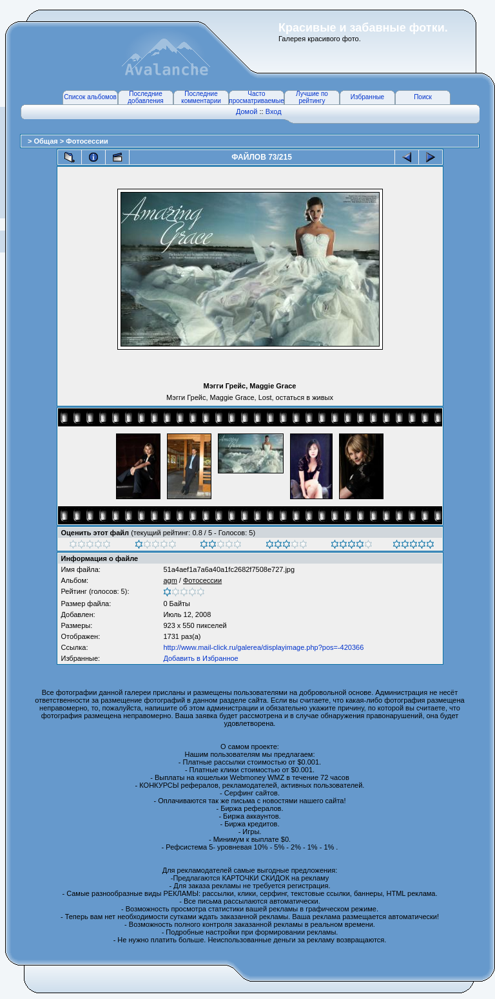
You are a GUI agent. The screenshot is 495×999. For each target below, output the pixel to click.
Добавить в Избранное (200, 658)
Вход (274, 111)
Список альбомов (90, 96)
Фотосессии (87, 141)
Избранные (367, 96)
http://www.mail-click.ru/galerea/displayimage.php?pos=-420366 (263, 647)
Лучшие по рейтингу (312, 97)
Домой (247, 111)
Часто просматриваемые (256, 97)
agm (170, 580)
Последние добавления (145, 97)
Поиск (423, 96)
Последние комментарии (201, 97)
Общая (46, 141)
